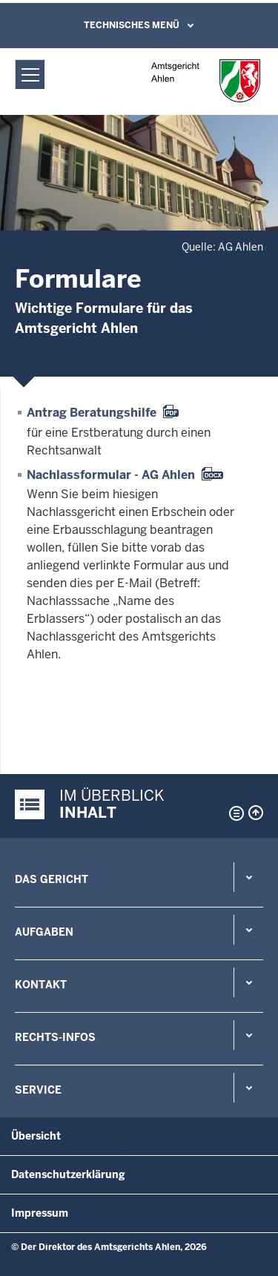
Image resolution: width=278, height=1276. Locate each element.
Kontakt (41, 984)
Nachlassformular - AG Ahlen (111, 475)
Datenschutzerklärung (68, 1174)
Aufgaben (44, 932)
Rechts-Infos (55, 1037)
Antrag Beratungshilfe (91, 412)
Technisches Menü (131, 25)
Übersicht (36, 1136)
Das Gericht (51, 879)
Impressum (39, 1213)
